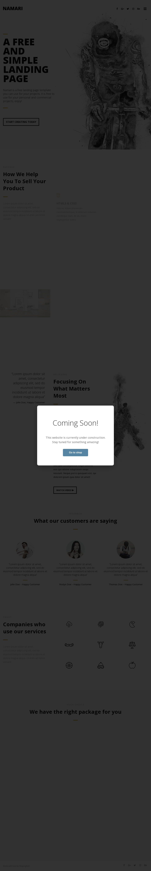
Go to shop (75, 452)
